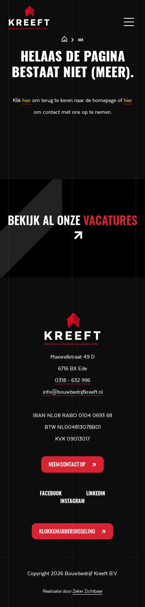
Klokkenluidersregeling (73, 531)
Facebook (51, 494)
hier (26, 100)
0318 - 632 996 (72, 380)
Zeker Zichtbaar (88, 591)
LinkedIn (95, 494)
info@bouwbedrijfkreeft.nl (73, 392)
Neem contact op (73, 464)
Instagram (72, 501)
